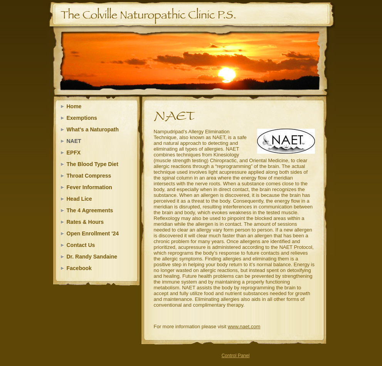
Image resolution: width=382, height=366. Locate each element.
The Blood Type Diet (92, 164)
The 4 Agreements (90, 210)
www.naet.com (244, 326)
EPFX (74, 152)
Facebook (79, 268)
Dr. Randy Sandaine (92, 257)
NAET (74, 141)
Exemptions (82, 118)
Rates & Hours (85, 222)
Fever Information (89, 187)
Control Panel (236, 355)
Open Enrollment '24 (93, 233)
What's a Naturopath (93, 129)
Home (74, 106)
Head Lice (79, 199)
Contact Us (81, 245)
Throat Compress (89, 176)
